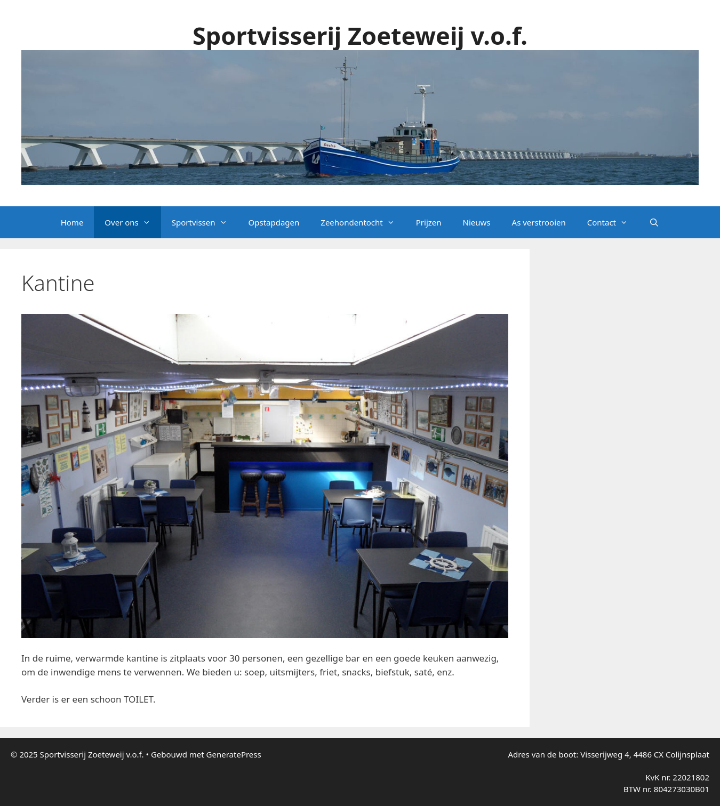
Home (72, 222)
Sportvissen (205, 222)
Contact (612, 222)
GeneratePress (233, 754)
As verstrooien (539, 222)
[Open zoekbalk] (654, 222)
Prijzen (429, 222)
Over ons (133, 222)
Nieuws (477, 222)
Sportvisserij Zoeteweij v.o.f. (360, 35)
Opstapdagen (274, 222)
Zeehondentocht (363, 222)
